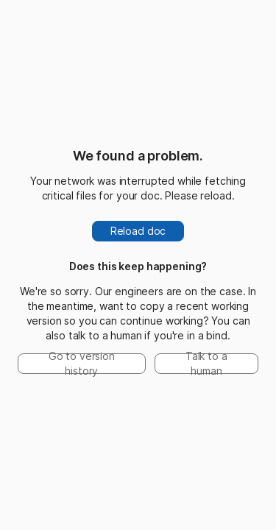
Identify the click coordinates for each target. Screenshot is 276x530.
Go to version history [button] (82, 363)
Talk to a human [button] (206, 363)
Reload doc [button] (138, 231)
